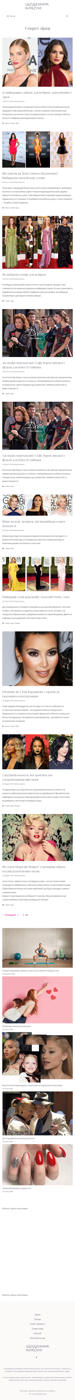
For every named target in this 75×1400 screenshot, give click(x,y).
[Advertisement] (19, 1251)
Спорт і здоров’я (37, 1324)
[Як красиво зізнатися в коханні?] (37, 1000)
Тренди (17, 623)
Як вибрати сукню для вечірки (24, 274)
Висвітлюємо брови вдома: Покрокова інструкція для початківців (32, 1085)
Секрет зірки (14, 123)
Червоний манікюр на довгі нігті (16, 1188)
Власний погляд (37, 1338)
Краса (7, 123)
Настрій (37, 1333)
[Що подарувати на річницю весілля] (37, 1113)
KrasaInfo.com (40, 1394)
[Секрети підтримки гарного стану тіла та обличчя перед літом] (37, 948)
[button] (67, 16)
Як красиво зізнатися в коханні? (16, 1026)
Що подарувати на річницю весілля (18, 1138)
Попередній (9, 915)
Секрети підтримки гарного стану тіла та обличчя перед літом (30, 970)
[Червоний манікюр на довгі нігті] (37, 1165)
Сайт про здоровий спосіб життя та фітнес (37, 1391)
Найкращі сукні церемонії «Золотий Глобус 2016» (36, 597)
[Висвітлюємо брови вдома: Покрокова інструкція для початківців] (37, 1058)
